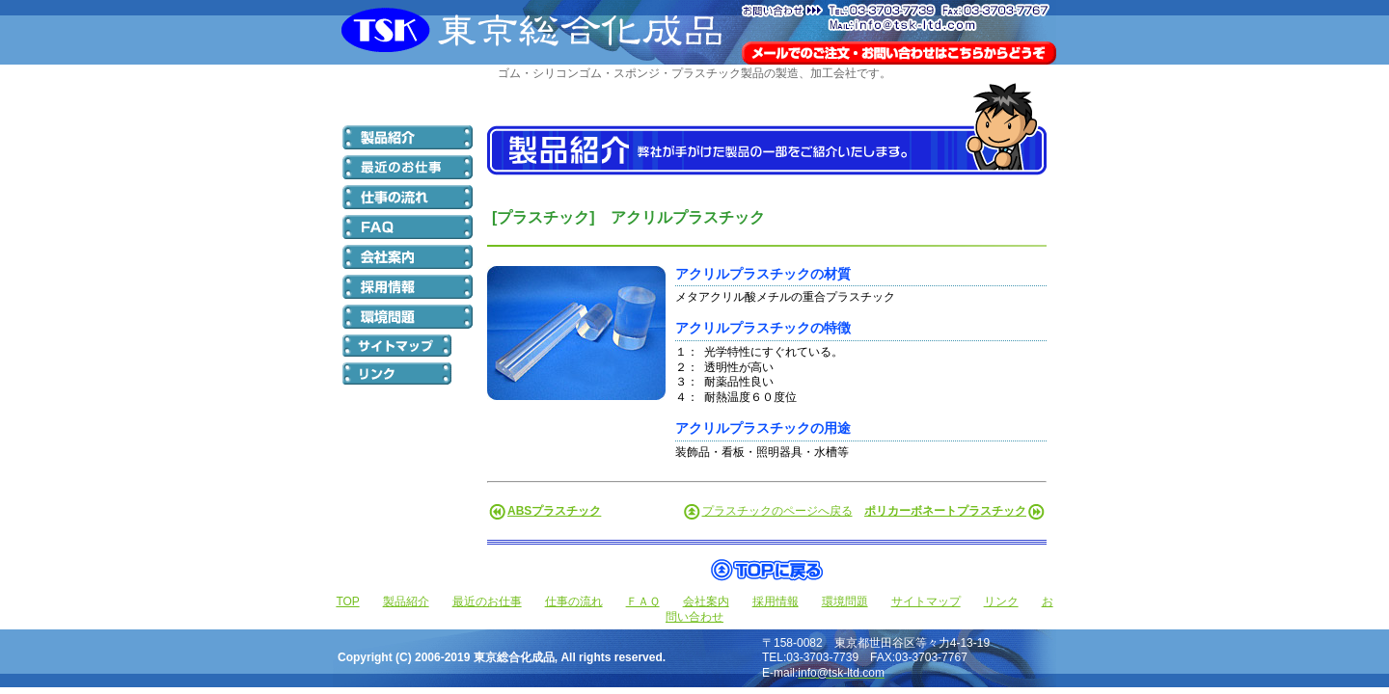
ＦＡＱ (643, 601)
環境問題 (845, 601)
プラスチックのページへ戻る (777, 511)
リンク (1001, 601)
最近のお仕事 (487, 601)
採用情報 (775, 601)
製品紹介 (406, 601)
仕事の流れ (574, 601)
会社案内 (706, 601)
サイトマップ (926, 601)
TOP (347, 601)
